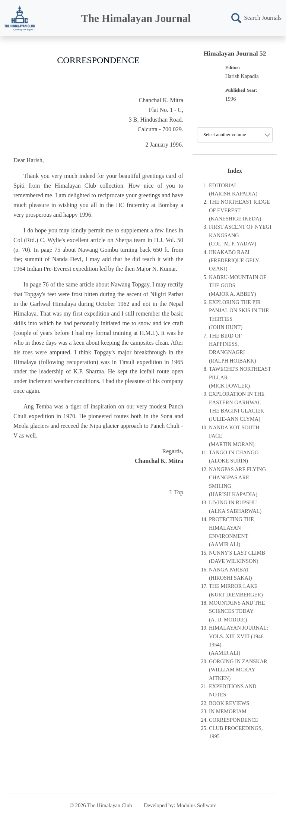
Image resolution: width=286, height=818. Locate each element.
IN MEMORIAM (228, 711)
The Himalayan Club (109, 805)
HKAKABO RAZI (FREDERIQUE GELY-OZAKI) (234, 260)
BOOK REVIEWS (229, 703)
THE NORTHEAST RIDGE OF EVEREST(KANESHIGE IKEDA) (239, 210)
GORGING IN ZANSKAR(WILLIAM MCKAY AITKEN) (238, 669)
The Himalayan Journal (136, 18)
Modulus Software (196, 805)
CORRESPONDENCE (233, 720)
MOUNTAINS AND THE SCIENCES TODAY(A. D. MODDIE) (237, 611)
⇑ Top (175, 492)
